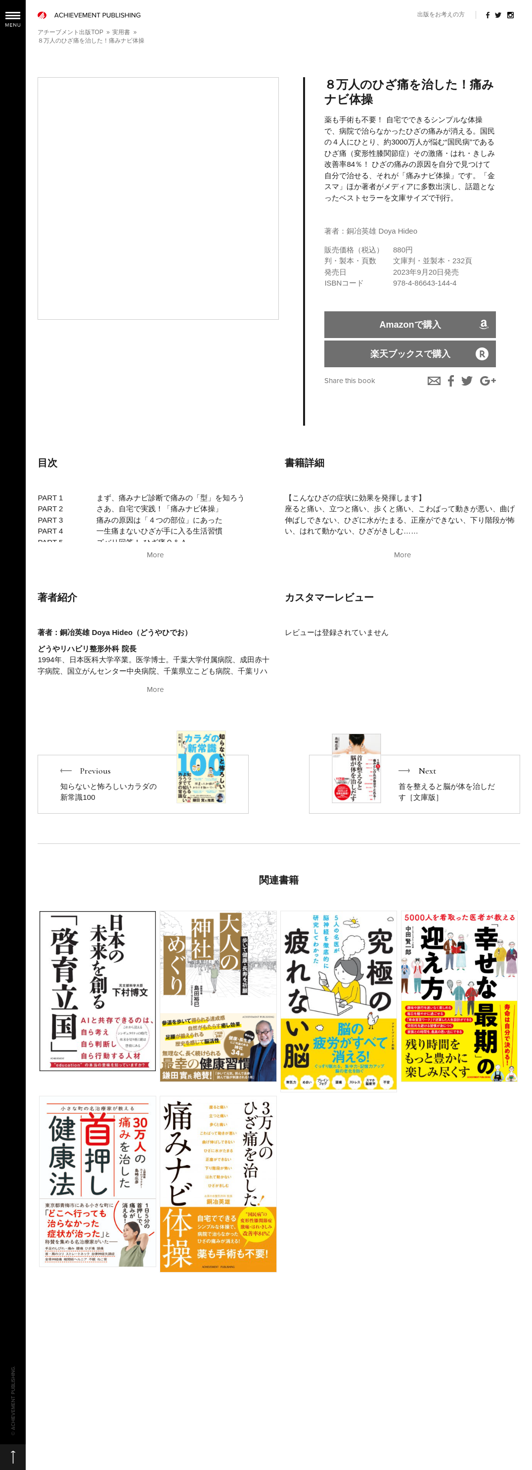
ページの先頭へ (13, 1457)
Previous (143, 784)
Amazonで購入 (410, 325)
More (155, 554)
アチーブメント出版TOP (70, 32)
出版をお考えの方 (441, 14)
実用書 (121, 32)
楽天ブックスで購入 (410, 354)
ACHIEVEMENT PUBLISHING (89, 15)
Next (415, 784)
